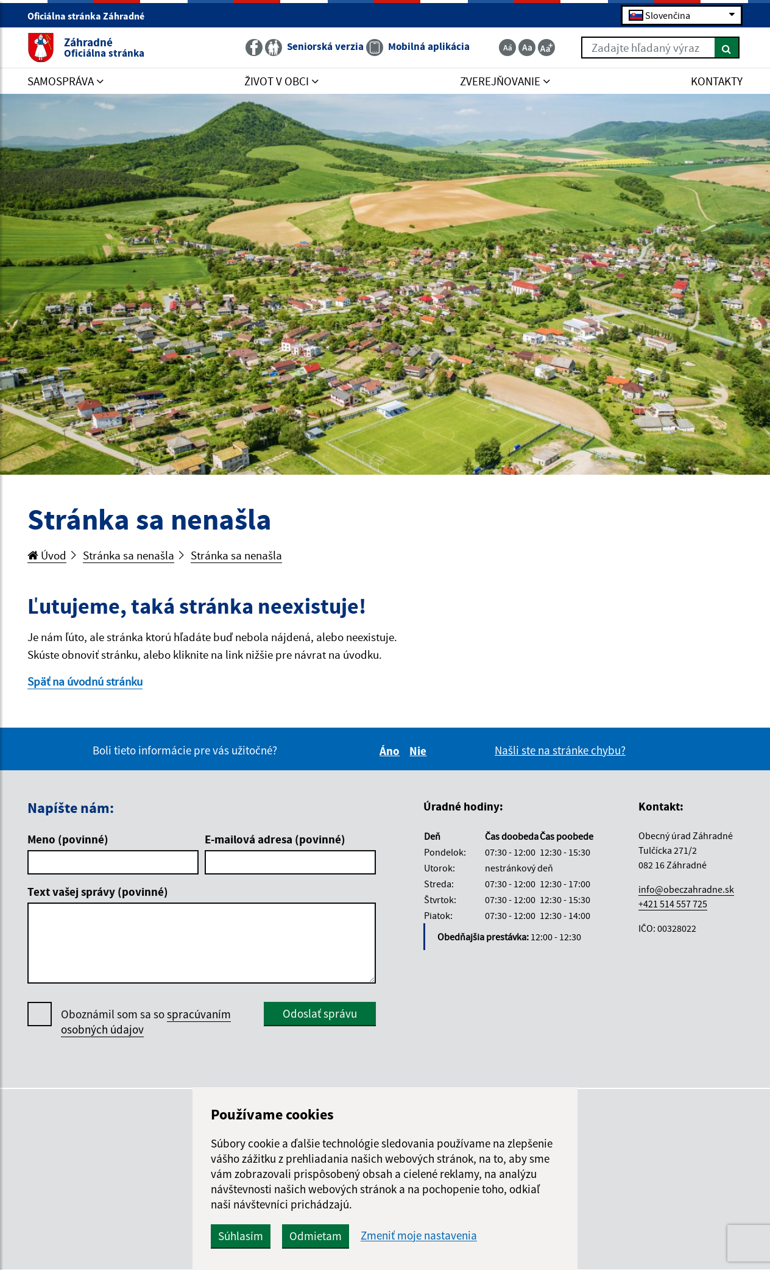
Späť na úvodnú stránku (85, 681)
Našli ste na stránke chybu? (560, 750)
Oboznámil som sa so (146, 1022)
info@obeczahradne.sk (686, 889)
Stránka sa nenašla (128, 555)
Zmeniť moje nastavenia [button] (419, 1235)
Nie (419, 750)
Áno (391, 750)
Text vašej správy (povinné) (97, 891)
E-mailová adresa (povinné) (275, 839)
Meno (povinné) (67, 839)
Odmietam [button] (315, 1236)
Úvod (46, 555)
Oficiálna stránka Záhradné (91, 16)
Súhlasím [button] (240, 1236)
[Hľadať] (727, 48)
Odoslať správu (320, 1013)
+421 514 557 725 (672, 904)
